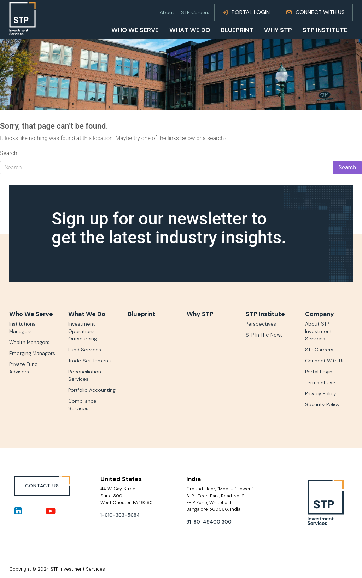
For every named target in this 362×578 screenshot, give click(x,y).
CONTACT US (42, 486)
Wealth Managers (29, 342)
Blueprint (141, 314)
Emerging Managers (32, 353)
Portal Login (246, 12)
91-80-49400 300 (209, 522)
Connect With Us (315, 12)
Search (8, 153)
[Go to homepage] (22, 18)
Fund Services (84, 349)
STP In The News (264, 335)
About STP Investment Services (318, 331)
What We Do (189, 30)
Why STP (278, 30)
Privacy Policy (320, 393)
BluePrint (237, 30)
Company (319, 314)
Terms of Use (320, 382)
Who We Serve (135, 30)
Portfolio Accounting (92, 390)
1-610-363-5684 (120, 515)
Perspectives (261, 324)
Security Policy (322, 404)
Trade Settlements (90, 360)
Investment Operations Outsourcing (82, 331)
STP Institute (325, 30)
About (167, 12)
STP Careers (195, 12)
